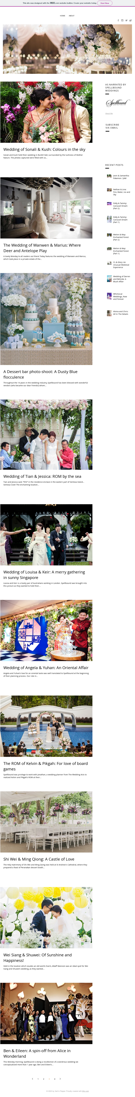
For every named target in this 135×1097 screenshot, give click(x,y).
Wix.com (85, 1091)
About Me (109, 113)
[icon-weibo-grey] (130, 20)
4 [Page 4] (54, 1079)
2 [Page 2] (43, 1079)
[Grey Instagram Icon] (122, 20)
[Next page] (60, 1078)
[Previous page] (32, 1078)
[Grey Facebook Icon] (118, 20)
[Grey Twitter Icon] (126, 20)
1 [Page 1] (38, 1079)
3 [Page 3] (49, 1079)
